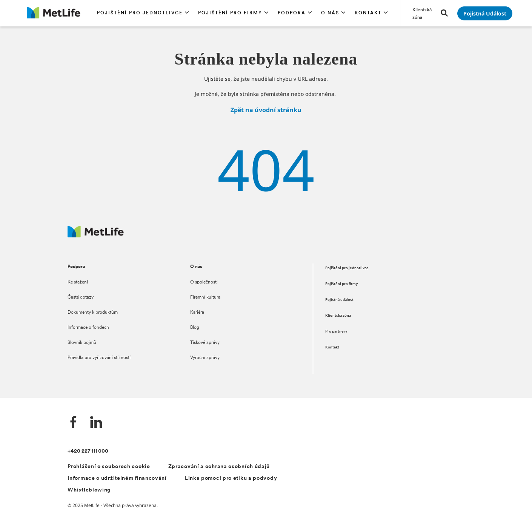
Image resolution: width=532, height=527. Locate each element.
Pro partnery (336, 332)
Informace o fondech (88, 327)
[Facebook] (74, 423)
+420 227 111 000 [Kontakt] (88, 451)
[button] (143, 13)
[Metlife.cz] (96, 235)
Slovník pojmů (82, 343)
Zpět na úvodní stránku (266, 110)
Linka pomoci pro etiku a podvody (231, 478)
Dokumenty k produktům (93, 312)
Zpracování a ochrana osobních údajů (219, 467)
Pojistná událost (339, 300)
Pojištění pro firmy (341, 284)
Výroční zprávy (205, 358)
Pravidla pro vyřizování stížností (99, 358)
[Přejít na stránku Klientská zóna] (422, 13)
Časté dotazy (81, 297)
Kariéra (197, 312)
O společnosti (204, 282)
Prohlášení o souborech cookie (109, 467)
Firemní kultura (205, 297)
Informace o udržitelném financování (117, 478)
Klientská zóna (338, 316)
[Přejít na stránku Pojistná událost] (484, 13)
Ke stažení (78, 282)
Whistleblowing (89, 490)
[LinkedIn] (96, 423)
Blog (194, 327)
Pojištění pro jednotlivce (347, 268)
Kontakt (332, 347)
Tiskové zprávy (205, 343)
